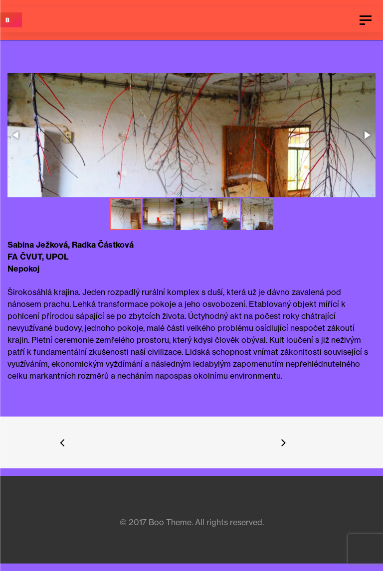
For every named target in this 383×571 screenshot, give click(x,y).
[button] (190, 136)
